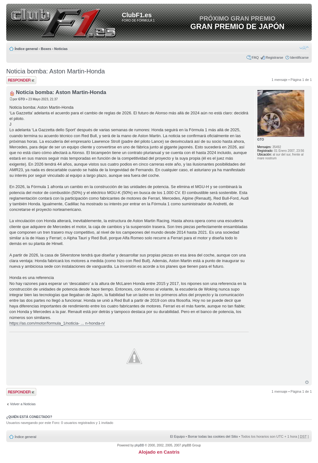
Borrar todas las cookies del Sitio (213, 436)
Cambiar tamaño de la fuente (304, 47)
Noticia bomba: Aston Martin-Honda (55, 71)
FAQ (255, 57)
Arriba (307, 382)
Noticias (61, 49)
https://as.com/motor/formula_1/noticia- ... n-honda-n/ (57, 323)
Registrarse (274, 57)
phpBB (139, 445)
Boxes (46, 49)
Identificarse (299, 57)
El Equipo (177, 436)
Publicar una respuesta (21, 80)
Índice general (26, 49)
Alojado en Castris (159, 452)
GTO (21, 99)
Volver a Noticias (23, 404)
